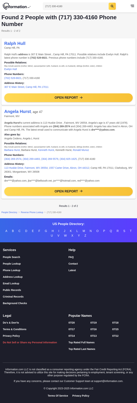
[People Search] (35, 257)
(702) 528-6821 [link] (12, 78)
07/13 (93, 335)
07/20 (71, 322)
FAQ (71, 257)
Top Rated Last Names (81, 349)
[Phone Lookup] (35, 270)
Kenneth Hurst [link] (46, 150)
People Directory (9, 212)
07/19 (93, 322)
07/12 (115, 335)
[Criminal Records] (35, 296)
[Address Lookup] (35, 276)
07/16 (93, 329)
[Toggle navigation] (132, 6)
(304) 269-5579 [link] (49, 158)
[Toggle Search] (79, 6)
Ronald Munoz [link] (81, 150)
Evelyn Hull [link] (10, 69)
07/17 (71, 329)
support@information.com (108, 381)
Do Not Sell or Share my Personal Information (30, 342)
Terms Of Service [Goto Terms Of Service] (58, 395)
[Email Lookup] (35, 283)
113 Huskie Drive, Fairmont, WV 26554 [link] (26, 167)
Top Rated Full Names (81, 342)
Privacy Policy (11, 335)
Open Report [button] (66, 97)
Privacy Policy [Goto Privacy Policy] (80, 395)
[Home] (17, 6)
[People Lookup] (35, 263)
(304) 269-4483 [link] (31, 158)
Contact (73, 263)
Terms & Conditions (14, 329)
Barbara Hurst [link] (12, 150)
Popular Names (80, 315)
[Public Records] (35, 290)
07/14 (71, 335)
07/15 (115, 329)
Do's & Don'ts (11, 322)
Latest (72, 270)
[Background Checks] (35, 303)
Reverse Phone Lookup (32, 212)
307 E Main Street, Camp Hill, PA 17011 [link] (26, 87)
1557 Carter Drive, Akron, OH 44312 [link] (69, 167)
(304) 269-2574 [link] (12, 158)
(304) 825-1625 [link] (68, 158)
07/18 (115, 322)
